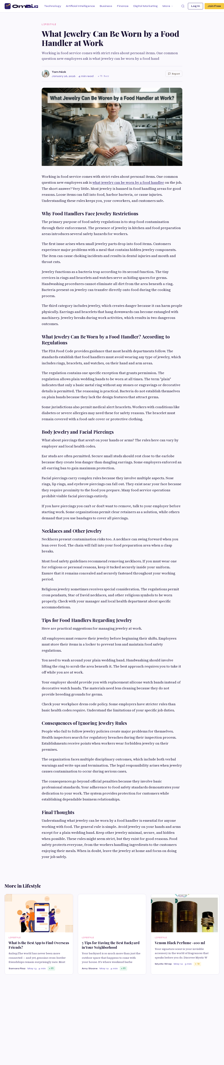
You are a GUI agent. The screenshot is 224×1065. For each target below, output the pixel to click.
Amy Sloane (90, 968)
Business (106, 6)
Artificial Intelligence (80, 6)
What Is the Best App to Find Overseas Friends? (39, 944)
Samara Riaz (17, 968)
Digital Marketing (145, 6)
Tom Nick (59, 72)
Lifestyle (49, 24)
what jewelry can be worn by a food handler (128, 182)
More (168, 6)
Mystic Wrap (163, 964)
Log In (195, 6)
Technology (52, 6)
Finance (123, 6)
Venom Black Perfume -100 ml (180, 942)
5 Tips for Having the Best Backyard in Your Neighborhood (110, 944)
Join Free (214, 6)
